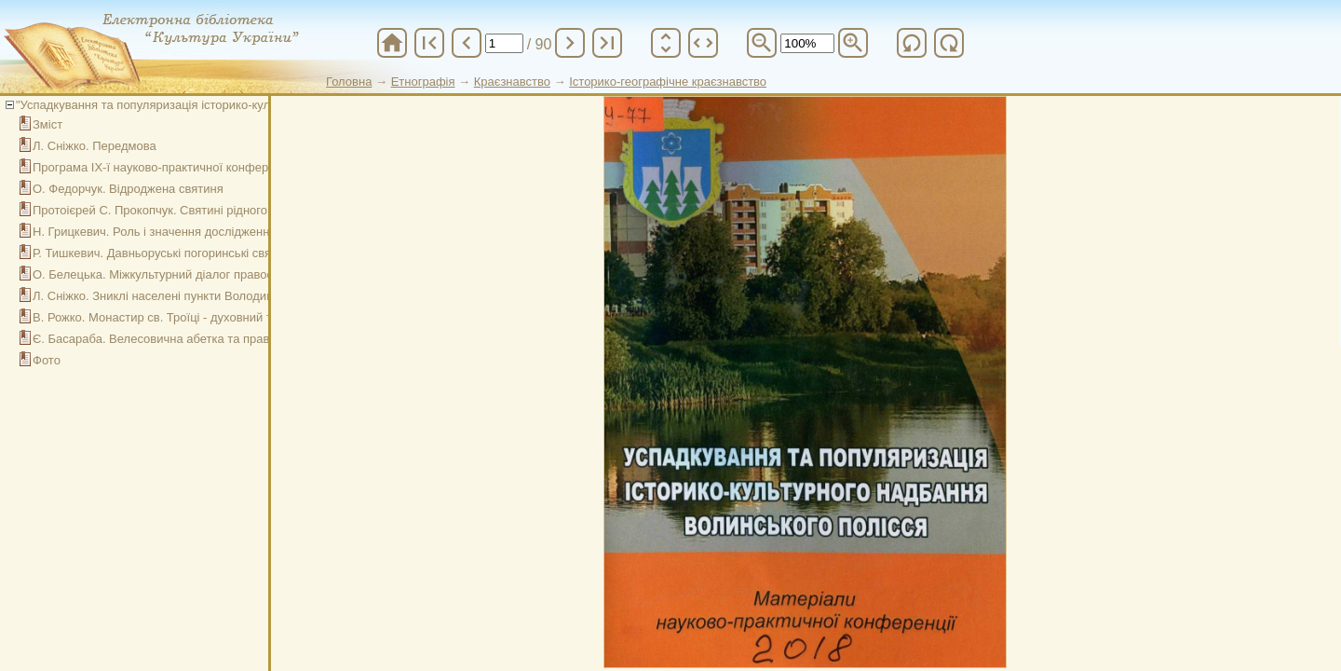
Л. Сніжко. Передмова (94, 146)
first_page (429, 43)
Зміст (47, 124)
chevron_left (467, 43)
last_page (607, 43)
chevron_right (570, 43)
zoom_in (853, 43)
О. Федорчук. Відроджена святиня (128, 189)
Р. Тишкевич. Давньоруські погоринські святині (162, 253)
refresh (912, 43)
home (392, 43)
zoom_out (762, 43)
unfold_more (666, 43)
